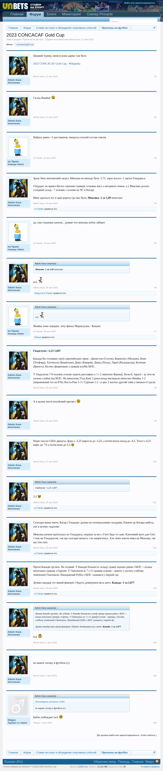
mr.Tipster (38, 158)
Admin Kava (74, 39)
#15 (154, 676)
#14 (154, 642)
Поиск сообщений (15, 19)
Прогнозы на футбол (33, 39)
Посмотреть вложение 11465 (50, 701)
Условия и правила (150, 766)
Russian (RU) (14, 761)
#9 (155, 421)
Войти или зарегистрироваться (139, 3)
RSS (157, 761)
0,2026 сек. (82, 766)
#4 (155, 203)
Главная (17, 14)
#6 (155, 287)
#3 (155, 158)
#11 (154, 502)
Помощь (124, 761)
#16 (154, 723)
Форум (35, 14)
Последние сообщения (41, 19)
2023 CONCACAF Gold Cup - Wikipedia (56, 63)
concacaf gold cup (24, 44)
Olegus (37, 293)
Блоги (51, 14)
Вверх (149, 761)
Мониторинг (71, 14)
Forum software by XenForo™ (30, 766)
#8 (155, 388)
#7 (155, 331)
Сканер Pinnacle (100, 14)
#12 (154, 548)
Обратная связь (105, 761)
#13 (154, 588)
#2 (155, 117)
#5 (155, 243)
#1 (155, 76)
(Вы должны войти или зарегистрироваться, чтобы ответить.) (127, 735)
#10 (154, 461)
